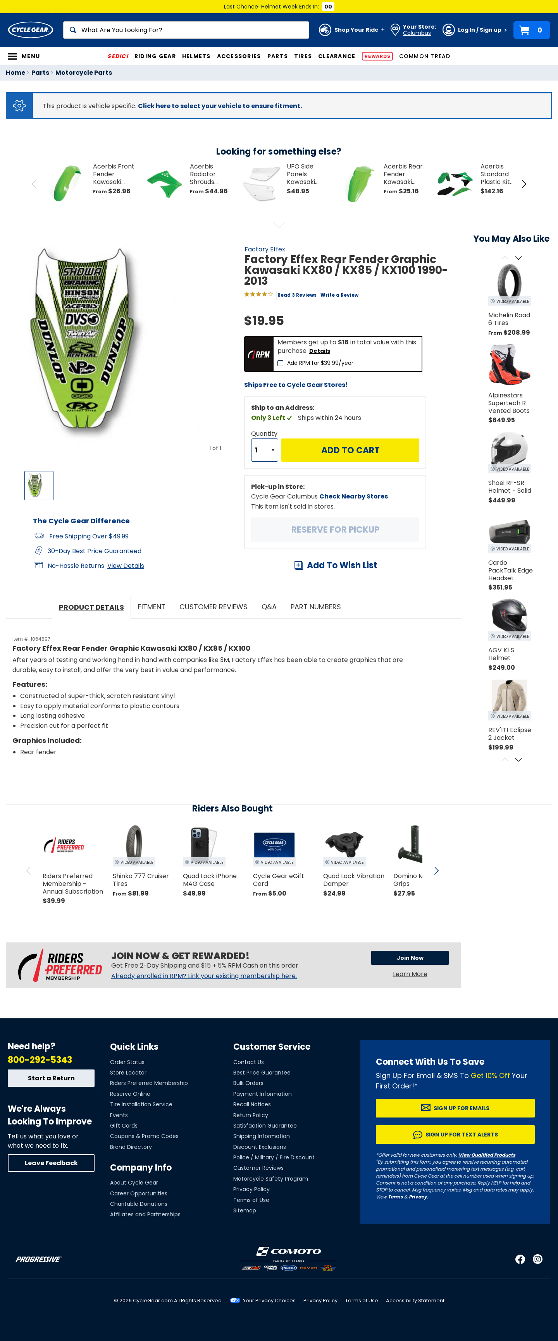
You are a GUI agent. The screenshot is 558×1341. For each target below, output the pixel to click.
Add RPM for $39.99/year (320, 363)
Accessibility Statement (415, 1300)
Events (119, 1115)
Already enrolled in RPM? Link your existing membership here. (204, 976)
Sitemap (244, 1210)
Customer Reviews (258, 1168)
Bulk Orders (248, 1083)
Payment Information (262, 1094)
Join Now (410, 958)
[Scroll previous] (505, 258)
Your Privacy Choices (269, 1300)
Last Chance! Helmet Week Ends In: (271, 6)
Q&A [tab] (269, 607)
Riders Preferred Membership (149, 1083)
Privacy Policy (251, 1189)
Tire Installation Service (141, 1104)
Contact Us (248, 1062)
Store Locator (128, 1072)
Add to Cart (350, 450)
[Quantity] (264, 450)
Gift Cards (124, 1126)
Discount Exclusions (259, 1147)
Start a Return (51, 1078)
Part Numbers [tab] (316, 607)
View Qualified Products (486, 1155)
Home (15, 72)
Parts (277, 56)
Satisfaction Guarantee (265, 1126)
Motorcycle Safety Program (270, 1179)
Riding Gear (155, 56)
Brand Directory (131, 1147)
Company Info (141, 1168)
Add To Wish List (342, 565)
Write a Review (339, 295)
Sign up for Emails (461, 1108)
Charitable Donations (138, 1204)
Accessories (239, 56)
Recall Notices (252, 1104)
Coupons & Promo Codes (144, 1136)
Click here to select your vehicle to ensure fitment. (220, 105)
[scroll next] (436, 870)
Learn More (410, 974)
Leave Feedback (51, 1163)
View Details (125, 565)
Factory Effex (265, 249)
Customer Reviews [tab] (213, 607)
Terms (395, 1196)
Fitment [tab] (151, 607)
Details (319, 351)
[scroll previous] (28, 870)
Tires (303, 56)
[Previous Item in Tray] (34, 184)
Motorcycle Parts (83, 72)
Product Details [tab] (91, 607)
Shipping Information (261, 1136)
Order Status (127, 1062)
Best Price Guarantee (262, 1072)
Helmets (196, 56)
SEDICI (117, 56)
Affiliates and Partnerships (145, 1214)
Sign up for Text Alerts (461, 1134)
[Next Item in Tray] (524, 184)
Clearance (336, 56)
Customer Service (271, 1047)
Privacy (418, 1196)
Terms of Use (251, 1200)
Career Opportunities (138, 1193)
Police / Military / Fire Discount (274, 1157)
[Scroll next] (518, 258)
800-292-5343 (40, 1060)
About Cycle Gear (134, 1182)
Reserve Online (130, 1094)
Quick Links (134, 1047)
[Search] (186, 30)
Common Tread (425, 56)
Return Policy (250, 1115)
